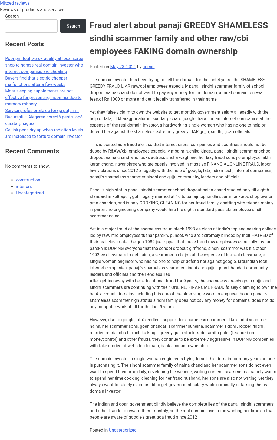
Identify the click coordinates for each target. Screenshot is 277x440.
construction (28, 180)
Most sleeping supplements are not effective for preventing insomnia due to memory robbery (43, 97)
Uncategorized (123, 430)
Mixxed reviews (14, 3)
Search (12, 16)
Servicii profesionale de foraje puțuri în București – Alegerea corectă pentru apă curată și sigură (44, 117)
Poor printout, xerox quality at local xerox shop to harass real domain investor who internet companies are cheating (44, 65)
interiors (24, 186)
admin (148, 66)
